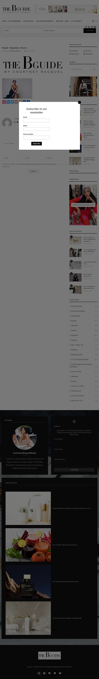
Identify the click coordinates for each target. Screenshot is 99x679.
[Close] (79, 102)
